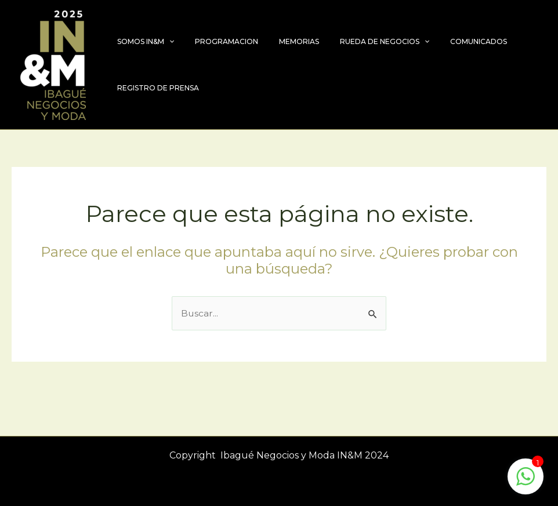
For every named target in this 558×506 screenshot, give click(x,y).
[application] (166, 42)
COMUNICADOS (447, 41)
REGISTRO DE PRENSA (154, 87)
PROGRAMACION (216, 41)
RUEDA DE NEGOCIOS (360, 42)
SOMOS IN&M (142, 42)
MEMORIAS (282, 41)
